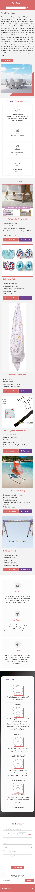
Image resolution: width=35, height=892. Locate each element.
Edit (29, 834)
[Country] (17, 847)
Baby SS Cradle (9, 551)
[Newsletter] (13, 880)
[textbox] (22, 833)
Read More (25, 239)
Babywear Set (9, 279)
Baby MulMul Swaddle (18, 375)
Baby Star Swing (18, 491)
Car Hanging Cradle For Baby (15, 431)
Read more (7, 60)
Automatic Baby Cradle (18, 219)
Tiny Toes (16, 3)
